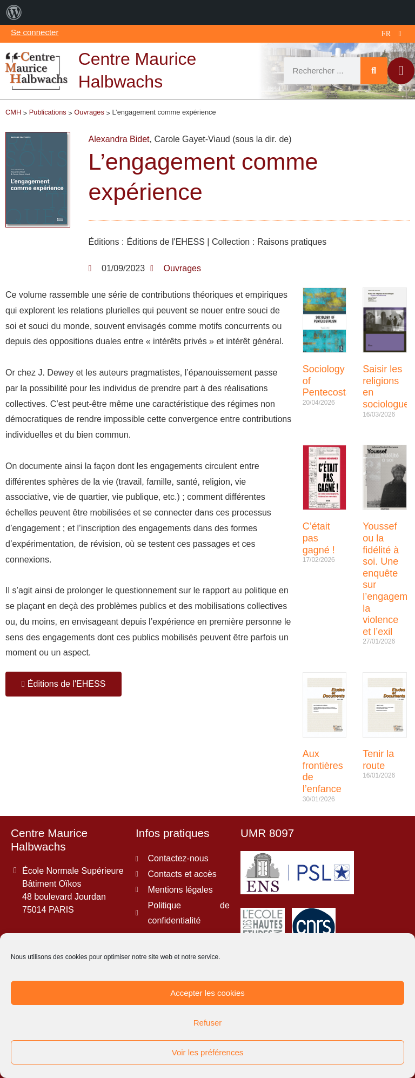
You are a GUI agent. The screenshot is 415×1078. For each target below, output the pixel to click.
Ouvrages (182, 268)
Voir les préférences (208, 1052)
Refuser (207, 1022)
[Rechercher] (373, 70)
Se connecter (34, 32)
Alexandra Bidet (119, 139)
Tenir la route (378, 759)
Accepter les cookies (207, 992)
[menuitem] (14, 12)
